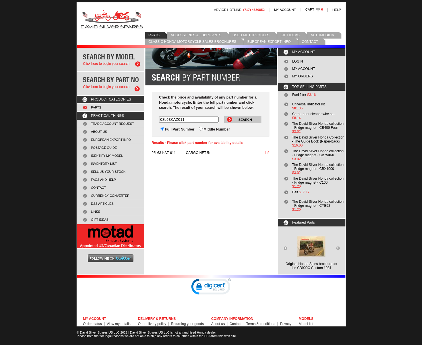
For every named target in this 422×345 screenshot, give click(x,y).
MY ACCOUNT (285, 9)
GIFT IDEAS (290, 35)
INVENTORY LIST (104, 163)
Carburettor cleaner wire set (313, 114)
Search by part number (110, 83)
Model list (306, 324)
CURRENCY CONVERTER (110, 195)
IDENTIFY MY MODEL (107, 155)
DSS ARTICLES (102, 203)
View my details (119, 324)
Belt (295, 192)
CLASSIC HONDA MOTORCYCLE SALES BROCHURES (192, 42)
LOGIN (297, 61)
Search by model (110, 59)
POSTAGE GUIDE (104, 147)
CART (314, 9)
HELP (336, 9)
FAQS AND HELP (103, 179)
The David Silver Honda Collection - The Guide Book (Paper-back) (318, 139)
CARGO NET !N (181, 153)
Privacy (285, 324)
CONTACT (310, 42)
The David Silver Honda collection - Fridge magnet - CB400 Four (318, 126)
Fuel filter (299, 95)
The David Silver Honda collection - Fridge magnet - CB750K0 (318, 153)
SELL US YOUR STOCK (108, 171)
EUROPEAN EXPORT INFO (269, 42)
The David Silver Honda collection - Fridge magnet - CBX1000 (318, 167)
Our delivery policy (152, 324)
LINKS (95, 211)
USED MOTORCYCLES (251, 35)
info (267, 153)
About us (218, 324)
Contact (235, 324)
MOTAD (110, 236)
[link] (211, 288)
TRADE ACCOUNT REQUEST (112, 123)
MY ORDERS (302, 76)
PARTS (154, 35)
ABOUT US (99, 131)
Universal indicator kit (308, 104)
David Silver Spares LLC (112, 19)
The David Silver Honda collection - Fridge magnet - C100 (318, 180)
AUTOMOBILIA (322, 35)
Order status (92, 324)
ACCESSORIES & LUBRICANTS (196, 35)
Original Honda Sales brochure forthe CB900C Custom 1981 (311, 266)
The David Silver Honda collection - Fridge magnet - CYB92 (318, 204)
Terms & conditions (260, 324)
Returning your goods (187, 324)
